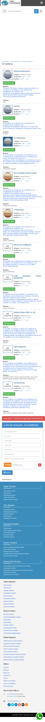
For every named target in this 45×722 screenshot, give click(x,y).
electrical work (12, 95)
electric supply (23, 198)
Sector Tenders (10, 542)
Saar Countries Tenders (10, 651)
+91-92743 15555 (12, 696)
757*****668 (26, 318)
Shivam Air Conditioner (22, 245)
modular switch (19, 235)
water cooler (37, 128)
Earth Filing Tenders (9, 533)
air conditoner (16, 91)
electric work (30, 93)
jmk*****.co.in (24, 390)
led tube (31, 233)
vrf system (21, 264)
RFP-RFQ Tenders (8, 614)
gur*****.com (24, 181)
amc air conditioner (27, 263)
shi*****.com (24, 253)
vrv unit (28, 264)
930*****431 (26, 112)
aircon (13, 160)
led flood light (15, 232)
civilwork (20, 88)
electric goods (27, 195)
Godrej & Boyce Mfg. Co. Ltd (24, 312)
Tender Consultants (9, 681)
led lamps (30, 232)
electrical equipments (17, 200)
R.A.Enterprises (19, 138)
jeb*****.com (24, 146)
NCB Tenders (7, 622)
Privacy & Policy (8, 686)
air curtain (11, 158)
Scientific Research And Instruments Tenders (16, 554)
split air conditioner (11, 163)
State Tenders (9, 486)
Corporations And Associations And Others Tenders (18, 570)
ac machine (6, 294)
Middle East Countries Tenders (12, 641)
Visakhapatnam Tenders (10, 512)
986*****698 (26, 143)
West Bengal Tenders (9, 495)
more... (33, 163)
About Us (6, 673)
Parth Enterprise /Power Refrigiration (27, 277)
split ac (23, 93)
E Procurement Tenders (10, 630)
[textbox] (20, 11)
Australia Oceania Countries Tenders (14, 654)
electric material (32, 197)
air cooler (35, 261)
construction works (30, 88)
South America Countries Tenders (13, 657)
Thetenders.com (28, 715)
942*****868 (26, 250)
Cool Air (17, 106)
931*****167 (26, 388)
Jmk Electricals (19, 383)
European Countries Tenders (12, 643)
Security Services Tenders (10, 556)
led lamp (23, 232)
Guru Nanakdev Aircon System (25, 173)
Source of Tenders (8, 607)
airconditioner (15, 93)
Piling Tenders (7, 528)
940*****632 (26, 77)
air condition (7, 123)
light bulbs (9, 235)
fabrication (22, 407)
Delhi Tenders (7, 493)
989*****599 (26, 215)
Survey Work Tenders (9, 549)
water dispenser (13, 266)
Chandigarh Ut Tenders (10, 518)
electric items (11, 197)
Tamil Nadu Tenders (9, 497)
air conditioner (14, 90)
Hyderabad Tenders (9, 510)
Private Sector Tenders (9, 572)
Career (5, 678)
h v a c (28, 126)
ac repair (22, 329)
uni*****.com (24, 79)
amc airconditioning (19, 162)
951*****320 (26, 283)
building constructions (19, 96)
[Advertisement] (22, 35)
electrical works (23, 95)
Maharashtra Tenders (9, 491)
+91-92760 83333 (12, 694)
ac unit (13, 294)
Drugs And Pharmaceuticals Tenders (13, 547)
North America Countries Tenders (13, 660)
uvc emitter (12, 303)
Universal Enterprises (22, 71)
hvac (32, 126)
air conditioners (25, 90)
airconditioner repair (31, 335)
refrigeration (11, 128)
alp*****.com (24, 354)
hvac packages (30, 162)
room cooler (25, 230)
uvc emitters (21, 303)
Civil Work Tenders (8, 537)
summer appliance (24, 163)
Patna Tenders (7, 516)
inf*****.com (24, 286)
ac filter (7, 329)
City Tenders (9, 505)
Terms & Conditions (9, 683)
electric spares (13, 198)
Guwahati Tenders (8, 514)
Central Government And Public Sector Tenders (17, 566)
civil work (6, 88)
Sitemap (6, 670)
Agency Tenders (8, 601)
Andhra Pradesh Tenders (10, 499)
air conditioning (17, 261)
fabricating (14, 407)
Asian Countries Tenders (10, 649)
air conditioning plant (18, 157)
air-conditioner (11, 297)
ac (3, 155)
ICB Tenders (7, 620)
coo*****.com (24, 114)
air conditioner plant (17, 330)
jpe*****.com (24, 217)
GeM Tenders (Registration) (11, 633)
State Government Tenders (11, 574)
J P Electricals (19, 210)
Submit (7, 472)
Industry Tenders (8, 590)
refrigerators (28, 128)
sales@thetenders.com (14, 701)
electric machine (21, 197)
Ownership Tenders (12, 561)
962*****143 (26, 178)
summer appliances (16, 195)
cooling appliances (22, 299)
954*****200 (26, 352)
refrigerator (19, 128)
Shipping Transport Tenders (11, 551)
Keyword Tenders (11, 524)
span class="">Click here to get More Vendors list (23, 418)
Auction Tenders (8, 625)
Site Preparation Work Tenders (12, 530)
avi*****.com (24, 320)
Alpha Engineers (20, 347)
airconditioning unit (31, 160)
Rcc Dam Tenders (8, 535)
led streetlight (23, 233)
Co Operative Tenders (9, 568)
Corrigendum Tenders (10, 628)
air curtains (18, 158)
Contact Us (6, 675)
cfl (9, 232)
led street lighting (12, 233)
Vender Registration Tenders (12, 617)
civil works (13, 88)
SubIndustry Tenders (9, 593)
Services (6, 667)
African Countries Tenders (11, 646)
